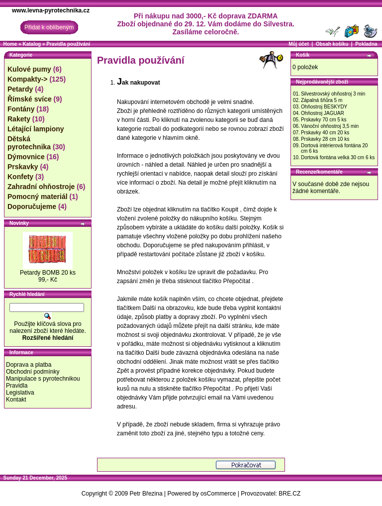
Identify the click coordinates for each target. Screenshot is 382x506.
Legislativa (20, 392)
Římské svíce (29, 99)
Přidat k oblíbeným (49, 27)
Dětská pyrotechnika (29, 143)
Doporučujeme (31, 206)
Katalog (31, 44)
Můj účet (298, 44)
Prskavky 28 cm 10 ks (325, 139)
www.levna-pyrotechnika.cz (51, 10)
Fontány (20, 109)
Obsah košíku (332, 44)
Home (10, 44)
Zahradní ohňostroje (41, 187)
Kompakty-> (27, 79)
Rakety (18, 119)
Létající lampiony (35, 129)
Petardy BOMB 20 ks (48, 272)
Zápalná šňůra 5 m (321, 100)
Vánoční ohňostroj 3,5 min (330, 126)
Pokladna (366, 44)
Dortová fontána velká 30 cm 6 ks (338, 157)
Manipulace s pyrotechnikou (43, 378)
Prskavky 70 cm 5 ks (324, 119)
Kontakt (16, 399)
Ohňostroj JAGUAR (322, 113)
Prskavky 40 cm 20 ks (325, 132)
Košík (302, 55)
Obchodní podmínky (32, 371)
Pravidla (16, 385)
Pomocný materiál (37, 197)
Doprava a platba (28, 364)
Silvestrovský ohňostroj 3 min (333, 94)
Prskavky (22, 167)
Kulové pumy (29, 69)
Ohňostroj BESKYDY (324, 106)
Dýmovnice (26, 157)
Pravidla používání (68, 44)
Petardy (20, 89)
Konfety (20, 177)
